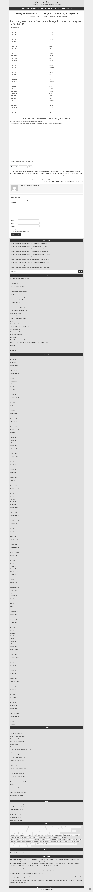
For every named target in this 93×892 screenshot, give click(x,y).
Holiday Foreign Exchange (17, 763)
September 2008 (14, 721)
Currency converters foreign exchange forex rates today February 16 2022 (30, 254)
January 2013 (13, 582)
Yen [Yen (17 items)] (29, 845)
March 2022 (13, 362)
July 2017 (12, 493)
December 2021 (14, 370)
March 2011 (13, 641)
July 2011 (12, 630)
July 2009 (12, 694)
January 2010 (13, 678)
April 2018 (13, 469)
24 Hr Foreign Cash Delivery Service (20, 278)
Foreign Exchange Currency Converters (20, 749)
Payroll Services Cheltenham (17, 806)
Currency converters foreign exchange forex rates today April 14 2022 (28, 246)
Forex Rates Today (15, 755)
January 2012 (13, 614)
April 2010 (13, 670)
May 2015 (12, 563)
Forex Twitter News (15, 313)
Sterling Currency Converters (74, 173)
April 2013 (13, 574)
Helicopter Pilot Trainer (16, 809)
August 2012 (13, 595)
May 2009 (12, 700)
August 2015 (13, 555)
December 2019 (14, 421)
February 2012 (14, 611)
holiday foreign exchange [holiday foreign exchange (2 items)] (50, 837)
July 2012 (12, 598)
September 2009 (14, 689)
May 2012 (12, 603)
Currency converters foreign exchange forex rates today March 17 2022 (29, 249)
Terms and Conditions (16, 334)
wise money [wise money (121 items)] (24, 845)
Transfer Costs (14, 345)
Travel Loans (13, 350)
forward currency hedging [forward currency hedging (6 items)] (55, 835)
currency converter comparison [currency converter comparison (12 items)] (36, 828)
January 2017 (13, 510)
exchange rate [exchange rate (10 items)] (14, 833)
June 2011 (12, 633)
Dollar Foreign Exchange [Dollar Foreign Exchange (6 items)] (33, 831)
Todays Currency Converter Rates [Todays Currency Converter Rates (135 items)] (58, 841)
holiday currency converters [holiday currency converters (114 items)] (18, 837)
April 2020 (13, 410)
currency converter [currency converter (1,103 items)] (75, 826)
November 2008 (14, 716)
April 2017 (13, 501)
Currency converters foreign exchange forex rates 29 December (42, 865)
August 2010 (13, 660)
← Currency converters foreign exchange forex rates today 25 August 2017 (30, 179)
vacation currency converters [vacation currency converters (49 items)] (69, 843)
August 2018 (13, 459)
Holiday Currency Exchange (17, 760)
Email (13, 223)
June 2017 (13, 496)
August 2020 (13, 400)
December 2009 (14, 681)
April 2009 (13, 702)
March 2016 (13, 536)
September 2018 (14, 456)
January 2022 (13, 368)
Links (11, 321)
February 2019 (14, 443)
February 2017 (14, 507)
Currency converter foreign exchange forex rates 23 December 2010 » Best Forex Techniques (35, 876)
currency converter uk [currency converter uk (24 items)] (53, 828)
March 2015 (13, 568)
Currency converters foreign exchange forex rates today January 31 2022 (29, 257)
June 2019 (13, 432)
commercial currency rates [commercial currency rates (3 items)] (53, 826)
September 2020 (14, 397)
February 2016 (14, 539)
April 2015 (13, 566)
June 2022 (13, 357)
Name (13, 220)
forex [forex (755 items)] (34, 835)
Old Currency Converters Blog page (19, 326)
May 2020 (12, 408)
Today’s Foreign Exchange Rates (18, 339)
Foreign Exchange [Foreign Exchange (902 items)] (55, 833)
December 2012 (14, 585)
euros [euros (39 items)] (73, 831)
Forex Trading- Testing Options (18, 310)
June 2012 (13, 601)
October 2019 (13, 426)
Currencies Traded (15, 294)
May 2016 (12, 531)
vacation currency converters (18, 792)
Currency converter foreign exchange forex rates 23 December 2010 (37, 868)
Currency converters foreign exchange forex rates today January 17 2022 (29, 259)
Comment (14, 202)
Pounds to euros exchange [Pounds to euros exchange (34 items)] (74, 839)
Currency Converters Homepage (28, 8)
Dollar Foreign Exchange (16, 738)
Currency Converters (46, 2)
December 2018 (14, 448)
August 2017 (13, 491)
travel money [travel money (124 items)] (31, 843)
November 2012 (14, 587)
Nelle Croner (13, 868)
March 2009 (13, 705)
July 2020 (12, 402)
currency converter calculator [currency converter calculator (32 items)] (19, 828)
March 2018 (13, 472)
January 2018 (13, 477)
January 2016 (13, 542)
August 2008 (13, 724)
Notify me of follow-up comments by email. (24, 229)
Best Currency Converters (27, 171)
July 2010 (12, 662)
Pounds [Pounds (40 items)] (31, 839)
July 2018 (12, 461)
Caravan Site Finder (15, 812)
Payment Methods (15, 329)
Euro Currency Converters (57, 171)
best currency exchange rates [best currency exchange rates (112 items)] (37, 826)
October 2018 (13, 453)
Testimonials (13, 337)
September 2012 (14, 593)
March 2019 (13, 440)
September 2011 (14, 625)
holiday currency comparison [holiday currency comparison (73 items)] (72, 835)
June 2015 (13, 560)
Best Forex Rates (14, 283)
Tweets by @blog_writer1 (17, 852)
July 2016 (12, 526)
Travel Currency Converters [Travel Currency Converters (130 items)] (18, 843)
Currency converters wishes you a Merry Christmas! (30, 873)
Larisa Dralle (13, 870)
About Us (57, 8)
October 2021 (13, 376)
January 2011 (13, 646)
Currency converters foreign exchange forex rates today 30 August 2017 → (63, 181)
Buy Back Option (14, 289)
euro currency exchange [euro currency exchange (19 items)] (64, 831)
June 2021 (13, 386)
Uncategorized (63, 175)
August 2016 (13, 523)
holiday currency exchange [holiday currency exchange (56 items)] (34, 837)
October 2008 (14, 719)
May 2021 (12, 389)
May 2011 (12, 635)
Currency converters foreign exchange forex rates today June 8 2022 (28, 243)
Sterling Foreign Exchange (17, 779)
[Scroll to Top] (90, 889)
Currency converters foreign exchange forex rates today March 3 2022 (29, 251)
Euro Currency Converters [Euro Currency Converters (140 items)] (49, 831)
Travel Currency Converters (51, 175)
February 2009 (14, 708)
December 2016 (14, 512)
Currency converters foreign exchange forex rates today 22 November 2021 (30, 267)
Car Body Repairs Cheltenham (18, 814)
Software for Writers (15, 817)
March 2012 (13, 609)
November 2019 (14, 424)
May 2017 (12, 499)
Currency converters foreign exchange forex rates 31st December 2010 (44, 861)
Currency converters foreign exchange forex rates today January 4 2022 (29, 262)
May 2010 (12, 668)
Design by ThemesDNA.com (46, 889)
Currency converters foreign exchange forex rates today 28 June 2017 (28, 297)
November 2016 (14, 515)
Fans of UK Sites (14, 305)
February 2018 (14, 475)
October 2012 (13, 590)
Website (13, 226)
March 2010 (13, 673)
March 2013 (13, 577)
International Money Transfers (45, 8)
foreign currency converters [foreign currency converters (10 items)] (40, 833)
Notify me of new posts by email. (21, 231)
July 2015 (12, 558)
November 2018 (14, 451)
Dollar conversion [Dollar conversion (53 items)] (65, 828)
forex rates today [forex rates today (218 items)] (42, 835)
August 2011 (13, 627)
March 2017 (13, 504)
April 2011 (12, 638)
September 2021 (14, 378)
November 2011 (14, 619)
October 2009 (14, 686)
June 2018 (13, 464)
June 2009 (13, 697)
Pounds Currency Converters (58, 173)
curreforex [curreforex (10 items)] (65, 826)
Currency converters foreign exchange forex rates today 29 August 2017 (46, 13)
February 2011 (14, 644)
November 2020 (14, 392)
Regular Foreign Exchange (17, 331)
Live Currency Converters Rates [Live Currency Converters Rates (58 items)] (19, 839)
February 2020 (14, 416)
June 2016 (13, 528)
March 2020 (13, 413)
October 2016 (13, 518)
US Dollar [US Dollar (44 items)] (38, 843)
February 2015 (14, 571)
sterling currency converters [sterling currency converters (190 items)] (24, 841)
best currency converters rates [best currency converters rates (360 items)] (19, 826)
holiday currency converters (24, 173)
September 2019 (14, 429)
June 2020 (13, 405)
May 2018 (12, 467)
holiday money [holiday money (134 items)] (62, 837)
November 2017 (14, 483)
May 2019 (12, 435)
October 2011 (13, 622)
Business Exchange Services (17, 286)
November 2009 (14, 684)
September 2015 (14, 552)
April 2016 (13, 534)
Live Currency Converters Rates (41, 173)
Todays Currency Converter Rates (34, 175)
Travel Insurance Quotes (16, 348)
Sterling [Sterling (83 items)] (13, 841)
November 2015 (14, 547)
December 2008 (14, 713)
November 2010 (14, 652)
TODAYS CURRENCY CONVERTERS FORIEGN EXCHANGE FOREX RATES (29, 342)
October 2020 (14, 394)
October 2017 (13, 485)
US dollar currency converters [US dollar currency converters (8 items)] (51, 843)
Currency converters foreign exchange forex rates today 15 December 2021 (30, 265)
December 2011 (14, 617)
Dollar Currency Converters (42, 171)
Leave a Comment (62, 16)
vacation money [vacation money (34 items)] (15, 845)
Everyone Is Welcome (16, 302)
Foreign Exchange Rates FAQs (18, 307)
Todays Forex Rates (15, 784)
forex (11, 752)
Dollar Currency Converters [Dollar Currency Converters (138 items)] (18, 831)
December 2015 (14, 544)
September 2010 (14, 657)
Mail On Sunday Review (67, 8)
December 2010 (14, 649)
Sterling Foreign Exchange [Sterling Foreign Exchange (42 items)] (41, 841)
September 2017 (14, 488)
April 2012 (13, 606)
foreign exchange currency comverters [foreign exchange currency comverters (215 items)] (21, 835)
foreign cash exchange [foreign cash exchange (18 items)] (25, 833)
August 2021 (13, 381)
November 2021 (14, 373)
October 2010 (13, 654)
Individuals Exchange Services (18, 315)
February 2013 (14, 579)
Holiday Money (14, 765)
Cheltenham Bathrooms (16, 820)
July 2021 (12, 384)
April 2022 (13, 359)
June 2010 (13, 665)
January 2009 (14, 711)
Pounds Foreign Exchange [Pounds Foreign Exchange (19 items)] (59, 839)
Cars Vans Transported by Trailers (19, 804)
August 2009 (13, 692)
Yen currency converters (16, 795)
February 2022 (14, 365)
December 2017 (14, 480)
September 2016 (14, 520)
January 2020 (14, 418)
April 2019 (13, 437)
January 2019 (13, 445)
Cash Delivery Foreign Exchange (18, 291)
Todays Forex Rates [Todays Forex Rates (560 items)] (74, 841)
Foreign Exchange (15, 746)
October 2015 (13, 550)
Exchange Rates (14, 744)
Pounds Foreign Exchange (17, 773)
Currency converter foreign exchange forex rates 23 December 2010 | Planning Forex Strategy (35, 880)
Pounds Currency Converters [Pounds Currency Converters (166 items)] (43, 839)
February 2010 (14, 676)
